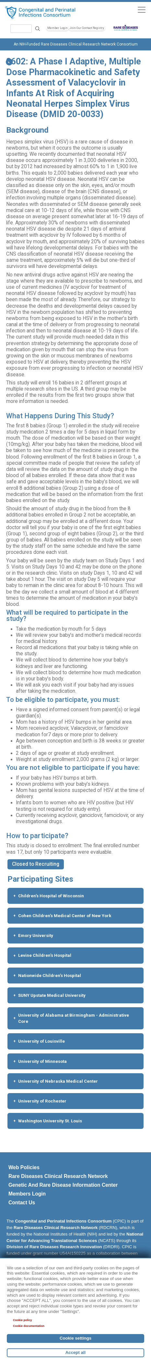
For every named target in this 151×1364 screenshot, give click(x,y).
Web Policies (24, 1167)
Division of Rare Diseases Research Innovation (54, 1246)
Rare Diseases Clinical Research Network (58, 1176)
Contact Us (21, 1202)
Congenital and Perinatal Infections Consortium (63, 1221)
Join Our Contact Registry (87, 28)
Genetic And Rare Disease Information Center (63, 1185)
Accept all (75, 1352)
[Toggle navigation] (141, 9)
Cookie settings (75, 1338)
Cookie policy (22, 1320)
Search (37, 28)
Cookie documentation (28, 1326)
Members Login (27, 1194)
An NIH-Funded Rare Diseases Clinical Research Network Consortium (76, 44)
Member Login (57, 28)
